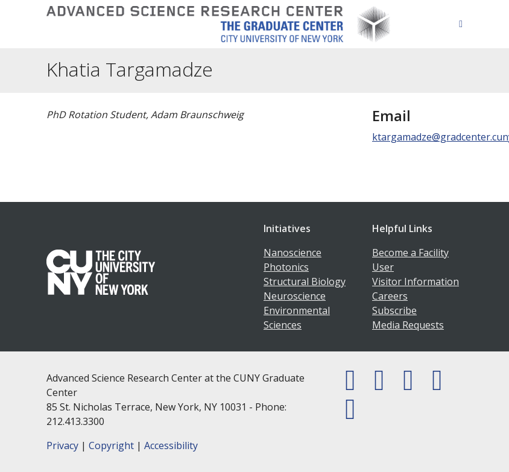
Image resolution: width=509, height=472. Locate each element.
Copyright (111, 445)
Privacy (62, 445)
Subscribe (394, 310)
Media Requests (408, 325)
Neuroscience (295, 296)
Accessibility (171, 445)
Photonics (286, 267)
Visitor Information (415, 281)
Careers (390, 296)
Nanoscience (292, 252)
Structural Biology (305, 281)
